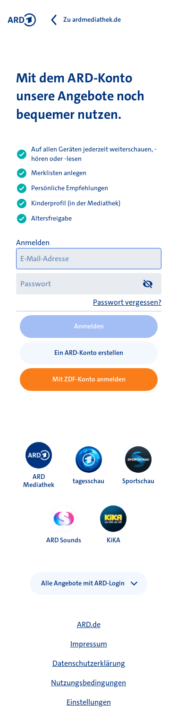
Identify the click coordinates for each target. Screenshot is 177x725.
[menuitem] (38, 455)
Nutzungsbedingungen (88, 683)
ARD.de (89, 624)
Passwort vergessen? (127, 302)
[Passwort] (88, 283)
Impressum (88, 644)
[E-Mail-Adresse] (88, 258)
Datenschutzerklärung (88, 663)
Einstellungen (89, 702)
